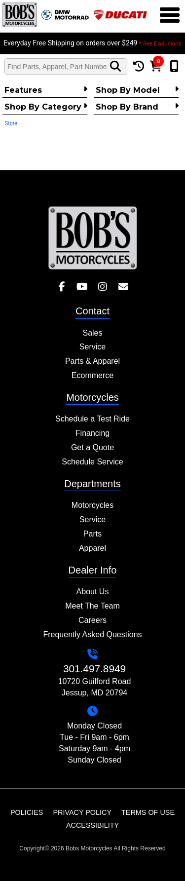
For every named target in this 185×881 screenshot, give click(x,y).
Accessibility (92, 825)
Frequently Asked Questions (92, 634)
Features (45, 90)
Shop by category (45, 107)
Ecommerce (92, 375)
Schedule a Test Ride (92, 419)
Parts (92, 534)
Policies (26, 812)
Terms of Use (148, 812)
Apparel (92, 548)
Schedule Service (92, 462)
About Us (92, 591)
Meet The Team (92, 606)
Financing (92, 433)
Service (92, 347)
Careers (92, 620)
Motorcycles (92, 505)
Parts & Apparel (92, 361)
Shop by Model (137, 90)
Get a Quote (92, 447)
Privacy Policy (82, 812)
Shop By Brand (137, 107)
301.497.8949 (94, 668)
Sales (92, 333)
